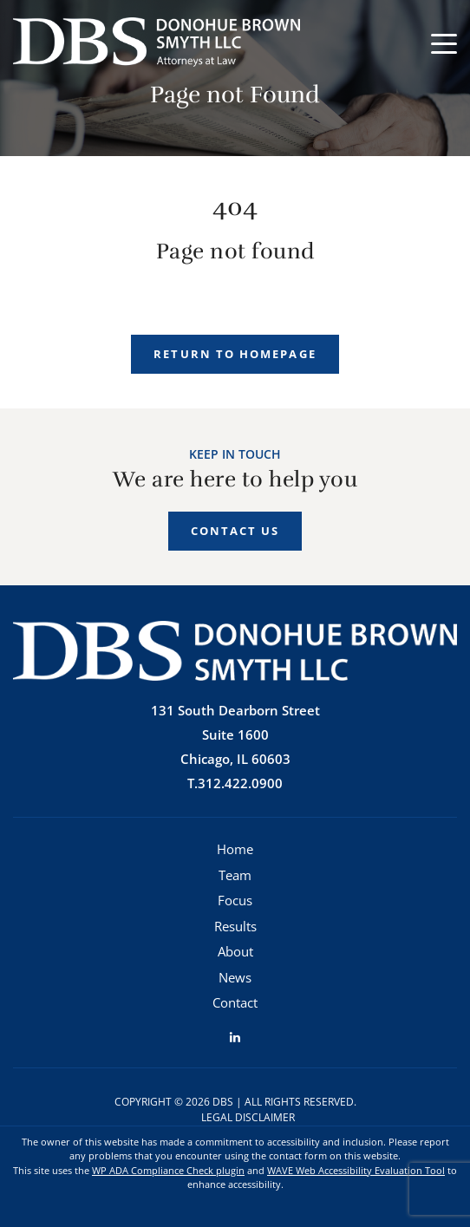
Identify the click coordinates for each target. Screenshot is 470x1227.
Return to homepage (234, 354)
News (235, 977)
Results (235, 926)
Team (235, 875)
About (235, 951)
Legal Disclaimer (248, 1117)
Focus (235, 900)
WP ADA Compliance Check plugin (168, 1170)
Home (235, 849)
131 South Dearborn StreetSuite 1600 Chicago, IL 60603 (235, 734)
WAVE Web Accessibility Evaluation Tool (356, 1170)
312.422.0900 (240, 783)
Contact (235, 1002)
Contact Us (235, 530)
